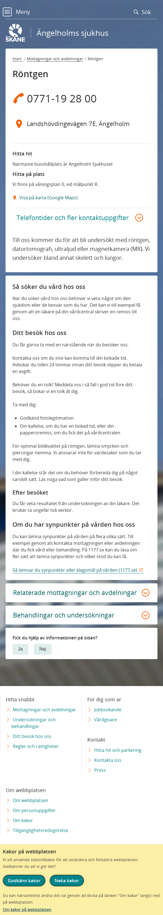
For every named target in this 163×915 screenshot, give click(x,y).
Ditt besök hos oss (32, 736)
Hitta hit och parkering (117, 750)
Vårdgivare (105, 720)
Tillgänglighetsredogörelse (40, 830)
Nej (42, 659)
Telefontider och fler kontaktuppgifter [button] (74, 217)
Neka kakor (67, 881)
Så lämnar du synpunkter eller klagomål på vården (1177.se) (74, 571)
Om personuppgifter (34, 810)
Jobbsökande (107, 710)
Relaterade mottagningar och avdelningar (58, 598)
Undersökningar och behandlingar (33, 723)
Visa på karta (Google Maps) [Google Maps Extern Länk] (48, 198)
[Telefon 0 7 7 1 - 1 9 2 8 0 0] (81, 98)
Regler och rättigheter (36, 746)
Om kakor (23, 820)
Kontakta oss (107, 760)
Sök (143, 12)
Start (17, 58)
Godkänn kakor (24, 881)
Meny (16, 12)
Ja (20, 659)
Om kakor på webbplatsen (27, 909)
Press (100, 770)
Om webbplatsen (30, 800)
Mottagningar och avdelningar (55, 58)
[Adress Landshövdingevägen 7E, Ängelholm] (81, 123)
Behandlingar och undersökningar (66, 624)
